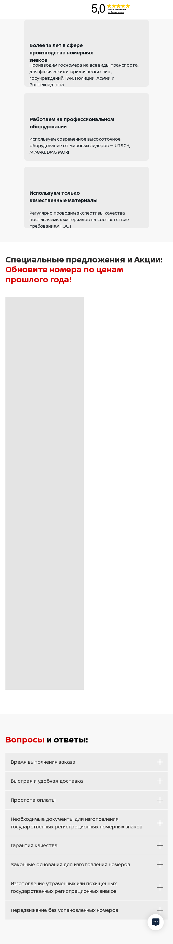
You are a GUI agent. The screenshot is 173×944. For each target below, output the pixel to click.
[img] (31, 9)
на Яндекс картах (116, 12)
